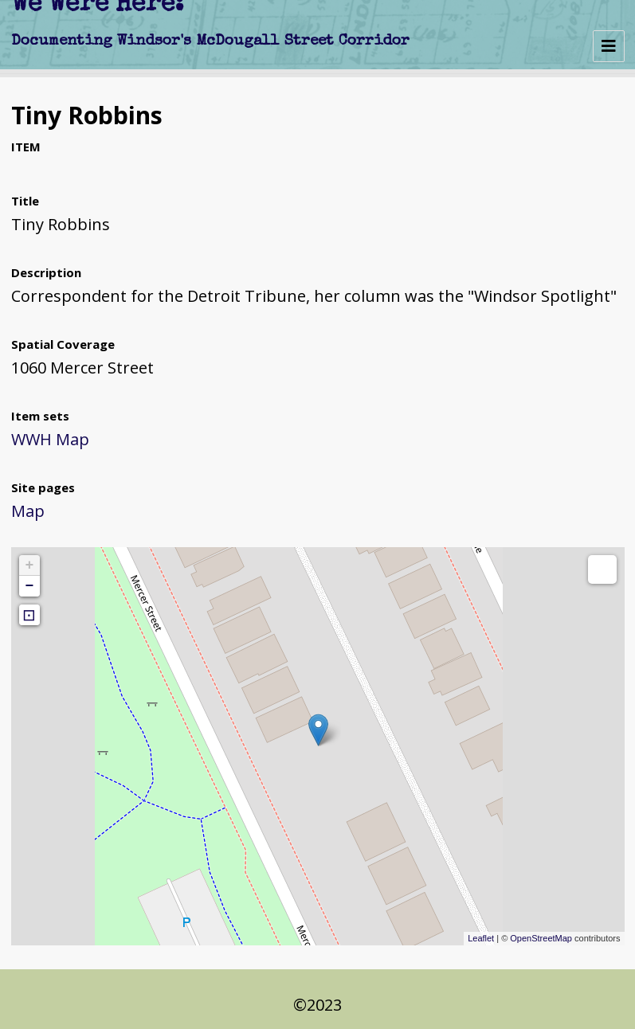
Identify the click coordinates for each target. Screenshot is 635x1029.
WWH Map (50, 439)
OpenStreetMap (541, 938)
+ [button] (29, 565)
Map (28, 511)
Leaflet (481, 938)
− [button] (29, 586)
